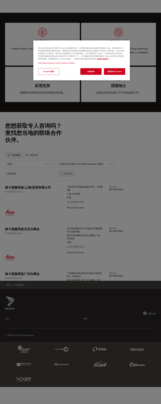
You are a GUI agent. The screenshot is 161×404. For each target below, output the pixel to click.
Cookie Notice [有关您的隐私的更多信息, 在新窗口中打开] (102, 59)
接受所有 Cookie (115, 71)
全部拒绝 (90, 71)
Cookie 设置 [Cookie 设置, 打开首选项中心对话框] (48, 71)
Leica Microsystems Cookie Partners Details (56, 63)
